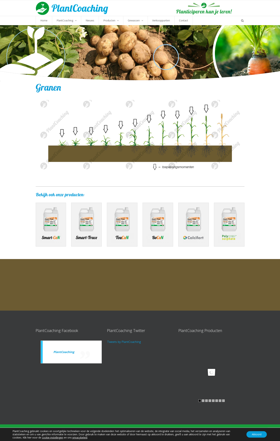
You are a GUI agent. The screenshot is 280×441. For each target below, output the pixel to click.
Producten (109, 20)
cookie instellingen (52, 437)
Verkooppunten (161, 20)
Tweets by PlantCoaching (124, 342)
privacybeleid (79, 437)
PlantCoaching (65, 20)
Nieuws (90, 20)
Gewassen (134, 20)
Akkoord (256, 434)
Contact (183, 20)
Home (43, 20)
